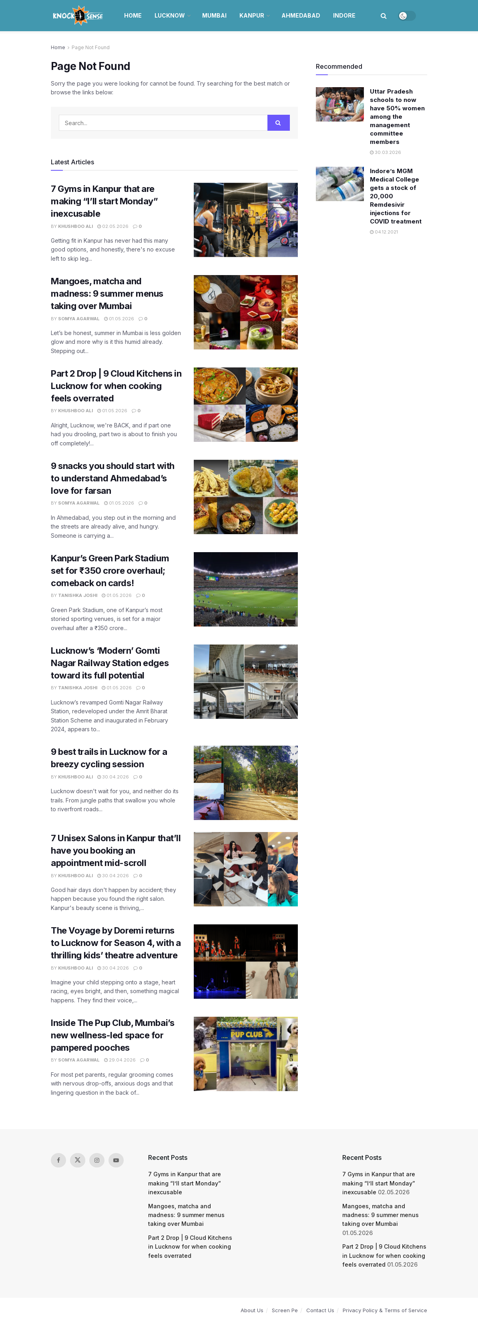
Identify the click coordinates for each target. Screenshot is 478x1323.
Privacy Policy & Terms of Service (385, 1310)
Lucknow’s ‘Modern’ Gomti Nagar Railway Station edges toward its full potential (110, 662)
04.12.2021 (384, 232)
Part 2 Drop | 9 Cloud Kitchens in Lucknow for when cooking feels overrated (116, 385)
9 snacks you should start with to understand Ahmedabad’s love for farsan (113, 478)
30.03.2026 (385, 152)
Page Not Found (91, 47)
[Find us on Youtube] (116, 1160)
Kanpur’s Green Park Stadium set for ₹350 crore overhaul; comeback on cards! (110, 570)
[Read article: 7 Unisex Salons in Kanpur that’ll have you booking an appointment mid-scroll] (246, 869)
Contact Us (320, 1310)
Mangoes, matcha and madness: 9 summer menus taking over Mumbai (107, 293)
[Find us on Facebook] (58, 1160)
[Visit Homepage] (78, 15)
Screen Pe (285, 1310)
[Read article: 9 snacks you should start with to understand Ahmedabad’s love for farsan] (246, 497)
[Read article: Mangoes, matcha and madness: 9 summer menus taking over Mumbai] (246, 312)
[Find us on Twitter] (77, 1160)
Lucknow (170, 15)
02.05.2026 (113, 226)
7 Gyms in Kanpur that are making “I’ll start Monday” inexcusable (104, 201)
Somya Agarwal (79, 318)
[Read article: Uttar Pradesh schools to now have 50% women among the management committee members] (340, 104)
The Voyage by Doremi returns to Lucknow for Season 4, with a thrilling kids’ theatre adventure (116, 942)
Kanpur (251, 15)
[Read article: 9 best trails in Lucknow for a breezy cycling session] (246, 783)
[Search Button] (384, 15)
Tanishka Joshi (77, 595)
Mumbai (214, 15)
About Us (252, 1310)
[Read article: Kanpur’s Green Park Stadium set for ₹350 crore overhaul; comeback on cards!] (246, 589)
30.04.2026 (113, 777)
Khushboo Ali (75, 226)
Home (133, 15)
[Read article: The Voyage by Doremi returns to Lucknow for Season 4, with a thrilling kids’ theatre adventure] (246, 961)
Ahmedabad (300, 15)
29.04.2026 (120, 1060)
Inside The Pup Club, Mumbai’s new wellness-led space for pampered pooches (112, 1035)
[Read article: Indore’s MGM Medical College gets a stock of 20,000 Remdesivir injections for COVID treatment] (340, 184)
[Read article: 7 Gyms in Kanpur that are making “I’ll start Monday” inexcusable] (246, 220)
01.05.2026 (119, 318)
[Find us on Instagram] (96, 1160)
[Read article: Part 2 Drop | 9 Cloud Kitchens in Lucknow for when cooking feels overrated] (246, 404)
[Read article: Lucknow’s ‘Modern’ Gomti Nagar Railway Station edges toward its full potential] (246, 682)
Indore (344, 15)
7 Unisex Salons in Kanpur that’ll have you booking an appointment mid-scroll (116, 850)
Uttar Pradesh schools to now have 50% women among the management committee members (397, 117)
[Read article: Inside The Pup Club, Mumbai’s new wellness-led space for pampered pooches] (246, 1054)
